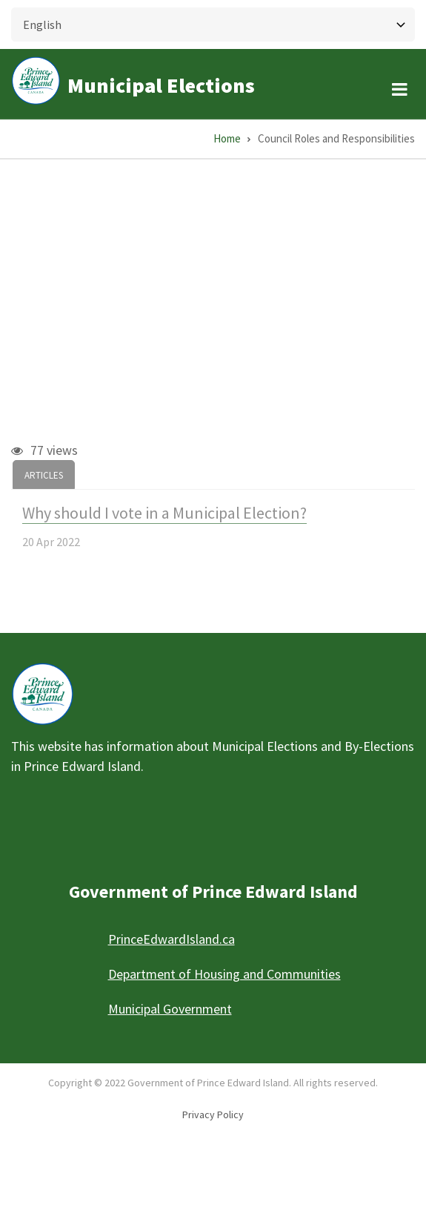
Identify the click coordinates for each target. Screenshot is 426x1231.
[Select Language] (213, 24)
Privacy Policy (213, 1114)
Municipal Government (170, 1008)
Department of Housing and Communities (224, 973)
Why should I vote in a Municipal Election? (164, 512)
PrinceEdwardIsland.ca (171, 939)
